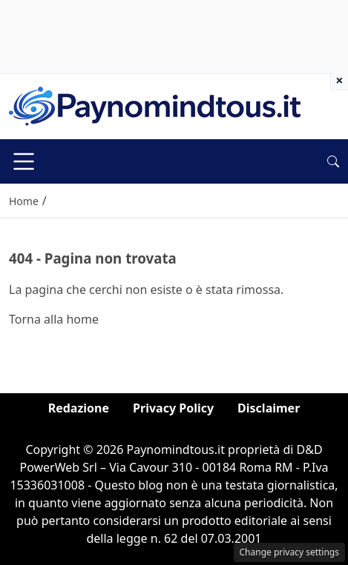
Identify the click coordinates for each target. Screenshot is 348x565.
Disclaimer (268, 408)
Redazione (78, 408)
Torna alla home (54, 319)
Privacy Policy (173, 408)
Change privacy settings (290, 552)
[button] (333, 161)
